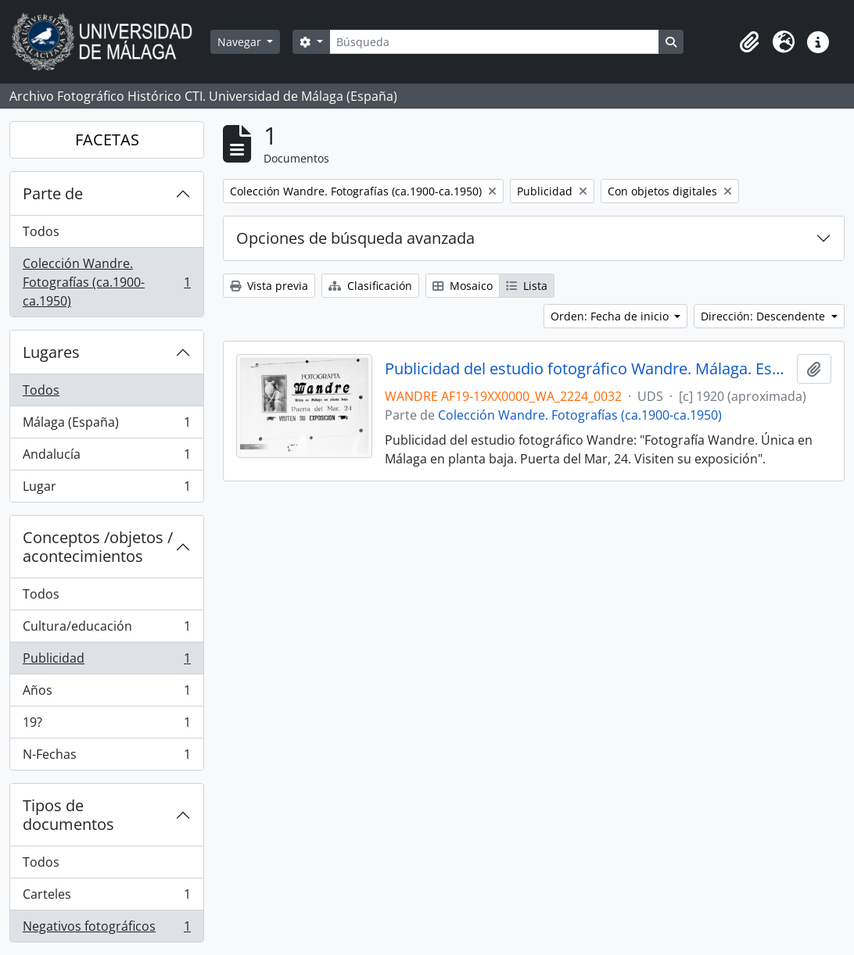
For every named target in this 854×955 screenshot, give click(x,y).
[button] (749, 42)
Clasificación (370, 285)
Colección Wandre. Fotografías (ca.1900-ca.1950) (106, 282)
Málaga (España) (106, 425)
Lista (526, 285)
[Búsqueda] (494, 42)
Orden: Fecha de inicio (611, 316)
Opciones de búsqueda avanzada (355, 238)
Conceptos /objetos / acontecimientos (98, 547)
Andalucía (106, 457)
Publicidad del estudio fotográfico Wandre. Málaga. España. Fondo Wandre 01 (588, 368)
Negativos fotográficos (106, 929)
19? (106, 726)
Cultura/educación (106, 629)
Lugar (106, 489)
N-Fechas (106, 757)
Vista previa (269, 285)
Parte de (53, 193)
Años (106, 693)
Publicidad (106, 661)
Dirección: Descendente (764, 316)
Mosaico (462, 285)
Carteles (106, 897)
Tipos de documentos (68, 815)
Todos (41, 231)
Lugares (51, 352)
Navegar (240, 41)
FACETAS (107, 139)
